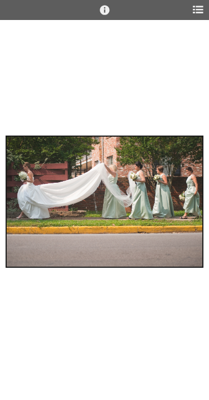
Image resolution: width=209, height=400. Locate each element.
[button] (105, 15)
